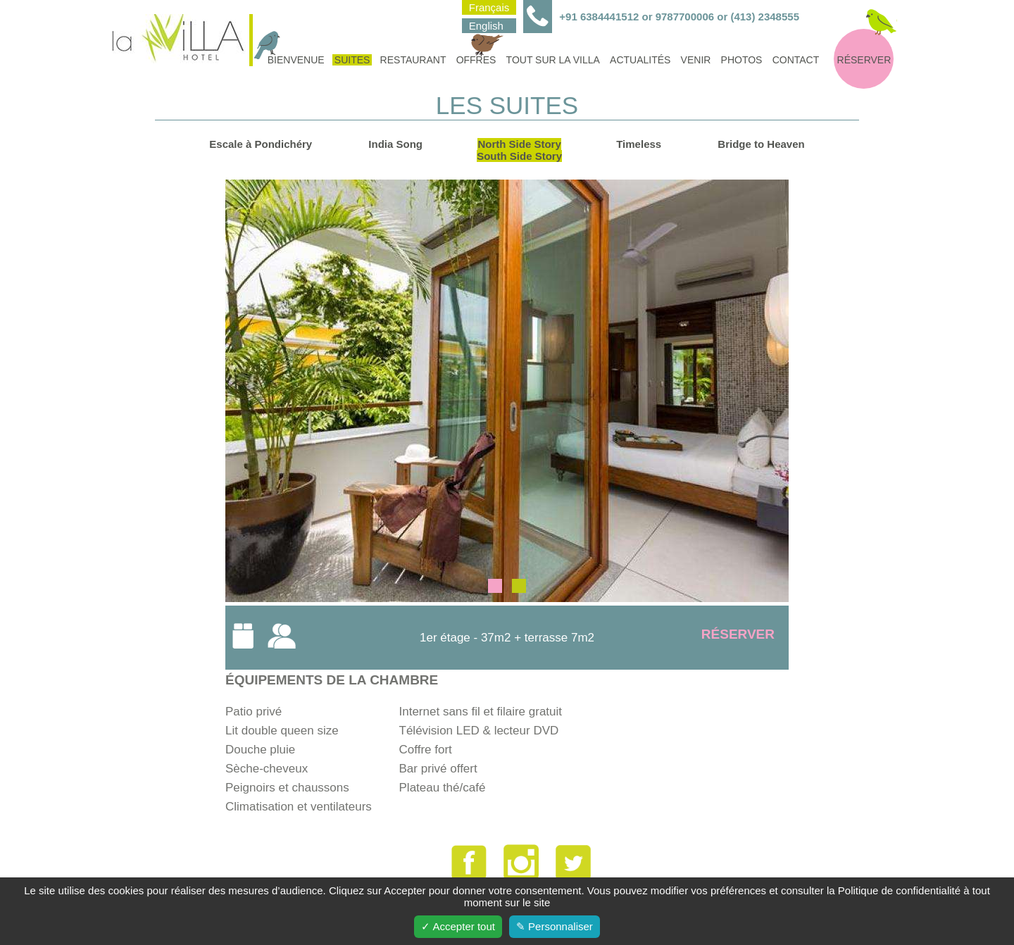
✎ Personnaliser (554, 926)
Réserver (864, 59)
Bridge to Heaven (761, 144)
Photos (742, 59)
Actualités (640, 59)
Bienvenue (295, 59)
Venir (696, 59)
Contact (796, 59)
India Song (395, 144)
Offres (477, 59)
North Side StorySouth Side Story (519, 150)
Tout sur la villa (553, 59)
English (486, 26)
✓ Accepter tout (458, 926)
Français (489, 7)
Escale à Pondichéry (260, 144)
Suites (352, 59)
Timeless (638, 144)
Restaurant (413, 59)
